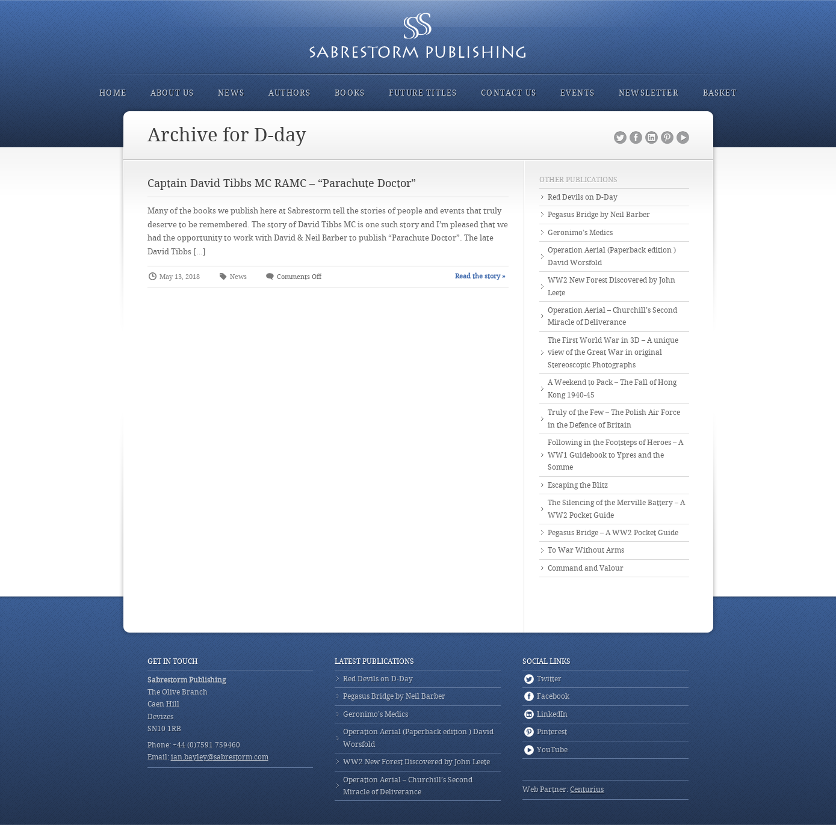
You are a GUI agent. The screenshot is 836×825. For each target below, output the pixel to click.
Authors (289, 92)
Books (350, 92)
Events (577, 92)
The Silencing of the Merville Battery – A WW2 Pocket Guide (616, 508)
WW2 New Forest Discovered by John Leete (611, 286)
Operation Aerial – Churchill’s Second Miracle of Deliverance (612, 316)
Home (112, 92)
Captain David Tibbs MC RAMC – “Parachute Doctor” (281, 183)
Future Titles (423, 92)
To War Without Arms (586, 550)
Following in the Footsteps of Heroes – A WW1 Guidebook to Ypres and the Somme (615, 454)
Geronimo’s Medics (580, 232)
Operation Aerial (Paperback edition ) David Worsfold (612, 256)
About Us (172, 92)
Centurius (587, 789)
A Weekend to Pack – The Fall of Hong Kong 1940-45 (612, 388)
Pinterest (667, 138)
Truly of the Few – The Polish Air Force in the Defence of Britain (614, 418)
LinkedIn (651, 138)
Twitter (620, 138)
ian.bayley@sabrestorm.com (219, 757)
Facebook (636, 138)
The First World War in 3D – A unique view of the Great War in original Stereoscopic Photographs (613, 352)
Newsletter (649, 92)
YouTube (683, 138)
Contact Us (508, 92)
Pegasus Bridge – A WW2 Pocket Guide (613, 533)
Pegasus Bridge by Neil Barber (599, 214)
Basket (720, 92)
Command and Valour (586, 568)
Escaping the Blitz (578, 485)
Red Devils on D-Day (583, 197)
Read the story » (480, 276)
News (231, 92)
